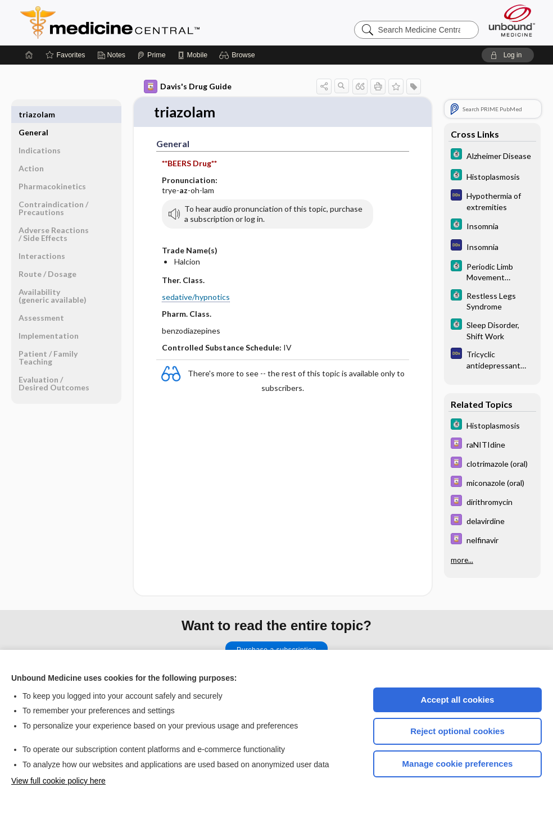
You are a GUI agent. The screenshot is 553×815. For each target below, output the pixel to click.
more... (462, 560)
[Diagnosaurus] (492, 200)
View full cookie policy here (58, 780)
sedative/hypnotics (196, 297)
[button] (238, 55)
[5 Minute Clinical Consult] (492, 155)
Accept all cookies (458, 699)
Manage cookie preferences (457, 763)
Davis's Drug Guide (188, 86)
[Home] (29, 55)
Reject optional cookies (457, 731)
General (33, 114)
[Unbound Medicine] (512, 20)
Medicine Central (159, 22)
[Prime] (151, 55)
